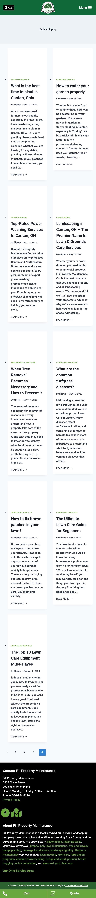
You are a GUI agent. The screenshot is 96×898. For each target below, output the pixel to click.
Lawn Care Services (66, 363)
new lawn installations (53, 846)
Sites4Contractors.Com (77, 885)
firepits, (34, 846)
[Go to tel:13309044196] (25, 894)
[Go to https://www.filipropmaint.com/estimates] (73, 894)
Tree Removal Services (23, 363)
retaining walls (72, 841)
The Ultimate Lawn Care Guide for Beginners (71, 524)
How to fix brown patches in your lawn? (26, 524)
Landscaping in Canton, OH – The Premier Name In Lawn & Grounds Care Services (72, 235)
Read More (19, 175)
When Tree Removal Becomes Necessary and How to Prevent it (26, 381)
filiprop (17, 104)
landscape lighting (61, 850)
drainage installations (36, 850)
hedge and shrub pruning (61, 859)
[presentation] (27, 61)
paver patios (54, 841)
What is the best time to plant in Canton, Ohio (25, 91)
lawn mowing (48, 854)
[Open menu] (85, 7)
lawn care (63, 854)
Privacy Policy (11, 799)
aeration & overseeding (30, 859)
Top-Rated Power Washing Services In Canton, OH (27, 229)
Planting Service (20, 79)
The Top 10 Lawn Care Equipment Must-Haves (26, 658)
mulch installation (25, 863)
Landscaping (63, 217)
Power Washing (19, 217)
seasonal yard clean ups (58, 863)
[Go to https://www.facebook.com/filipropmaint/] (5, 813)
